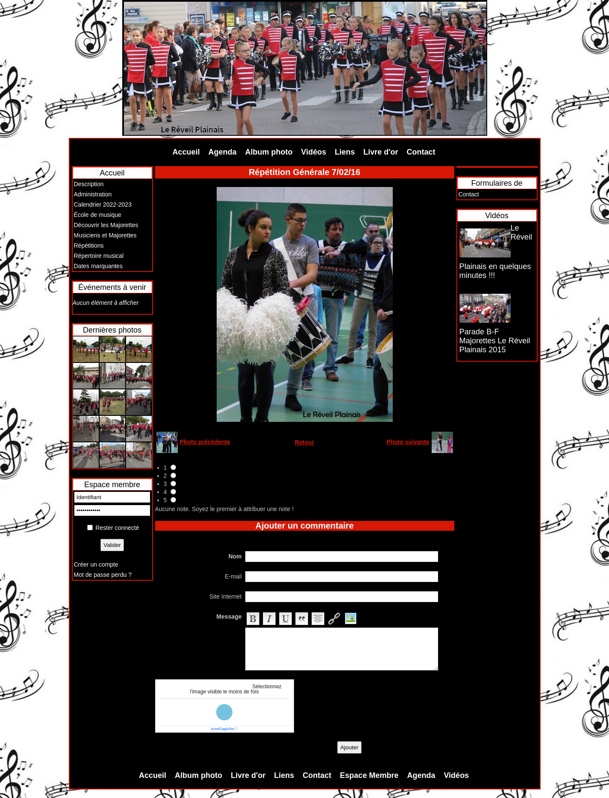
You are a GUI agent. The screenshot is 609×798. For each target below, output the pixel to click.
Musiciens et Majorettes (105, 235)
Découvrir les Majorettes (106, 225)
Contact (421, 152)
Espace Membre (369, 775)
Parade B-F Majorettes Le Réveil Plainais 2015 (494, 340)
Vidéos (314, 152)
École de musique (97, 214)
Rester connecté (117, 527)
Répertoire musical (99, 255)
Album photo (269, 152)
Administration (93, 194)
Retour (304, 442)
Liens (345, 152)
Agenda (223, 152)
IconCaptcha (222, 729)
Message (228, 616)
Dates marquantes (98, 266)
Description (89, 184)
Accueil (186, 152)
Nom (234, 556)
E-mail (233, 576)
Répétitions (89, 245)
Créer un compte (96, 564)
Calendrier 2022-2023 (103, 204)
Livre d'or (380, 152)
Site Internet (225, 596)
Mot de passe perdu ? (103, 574)
